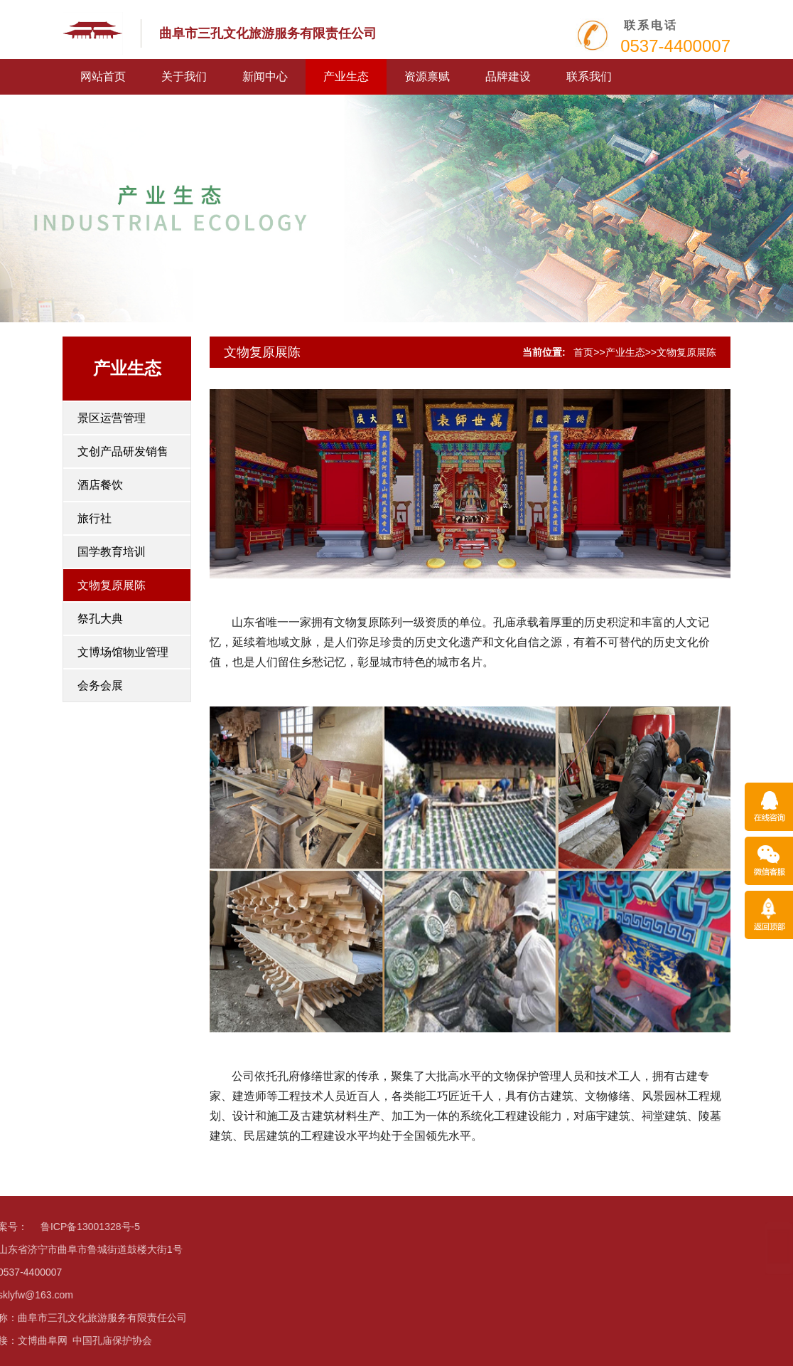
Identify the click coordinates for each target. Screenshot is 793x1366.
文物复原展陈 (111, 585)
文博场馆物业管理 (122, 652)
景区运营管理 (111, 418)
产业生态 (346, 76)
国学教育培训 (111, 552)
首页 (583, 352)
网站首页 (103, 76)
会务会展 (100, 685)
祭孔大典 (100, 619)
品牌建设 (508, 76)
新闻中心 (265, 76)
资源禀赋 (427, 76)
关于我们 (184, 76)
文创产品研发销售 (122, 451)
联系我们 (589, 76)
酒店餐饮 (100, 485)
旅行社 (94, 518)
